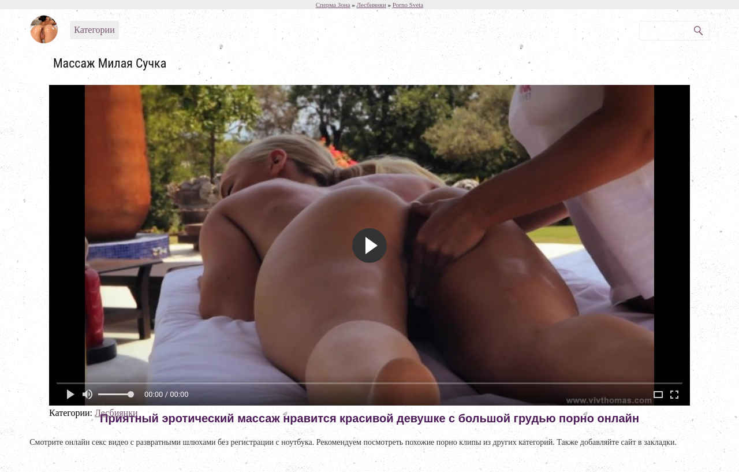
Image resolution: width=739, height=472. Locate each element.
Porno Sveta (408, 4)
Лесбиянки (116, 413)
